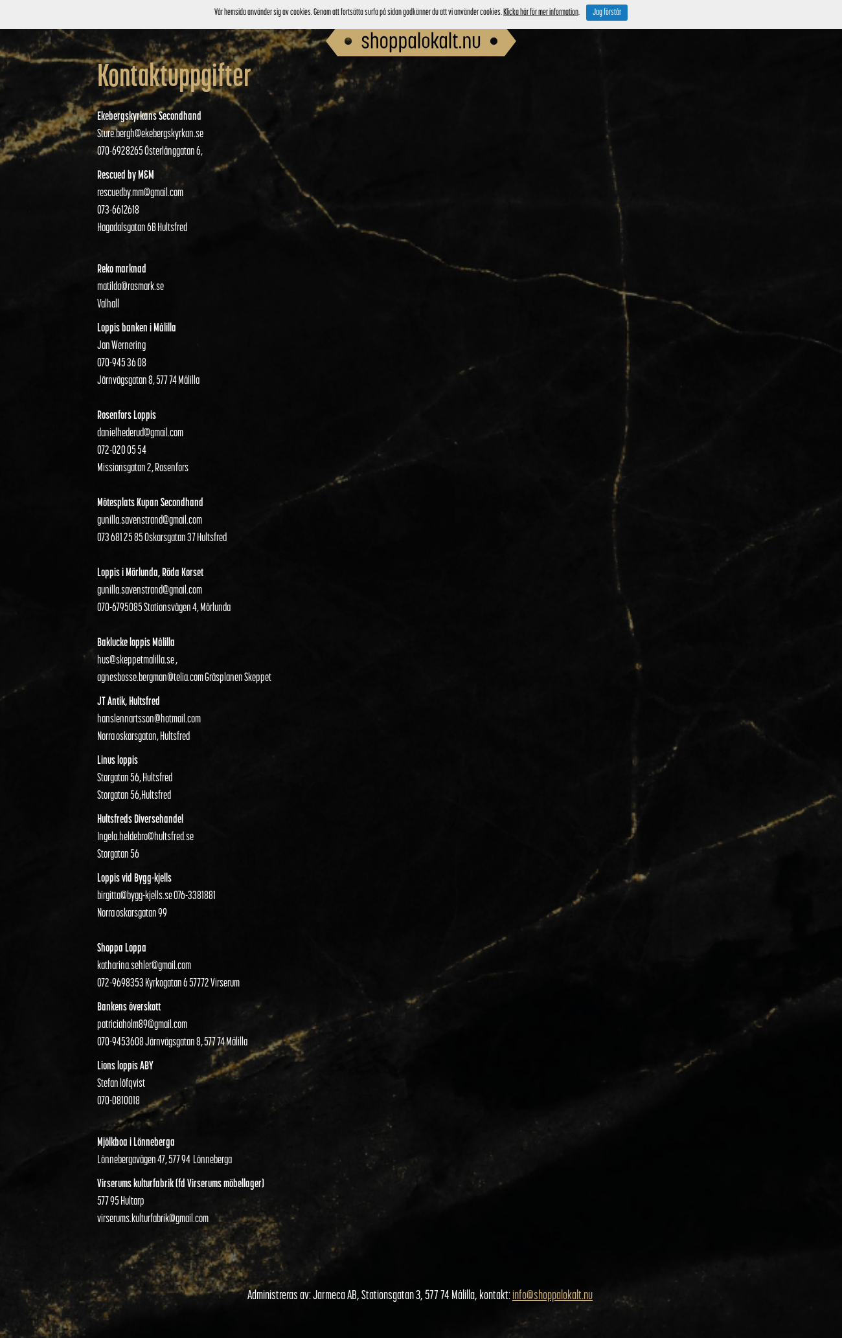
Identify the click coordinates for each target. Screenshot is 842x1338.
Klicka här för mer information (540, 12)
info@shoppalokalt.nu (552, 1295)
